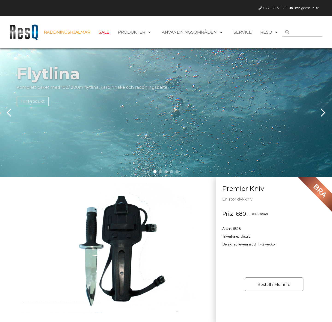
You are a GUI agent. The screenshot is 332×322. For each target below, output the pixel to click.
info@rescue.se (306, 8)
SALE (104, 32)
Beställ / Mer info (274, 284)
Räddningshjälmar (67, 32)
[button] (268, 32)
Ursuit (245, 236)
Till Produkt (33, 101)
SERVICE (243, 32)
